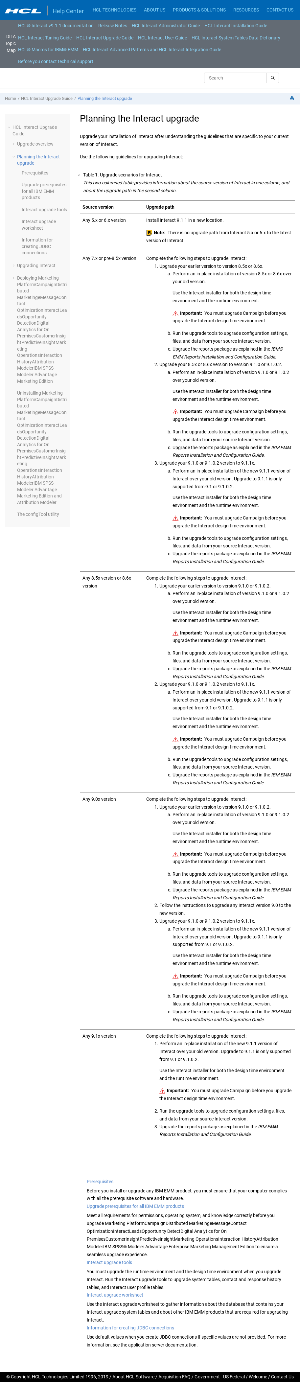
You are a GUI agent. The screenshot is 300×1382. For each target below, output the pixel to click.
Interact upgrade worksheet (115, 1295)
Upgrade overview (35, 144)
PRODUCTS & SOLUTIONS (199, 9)
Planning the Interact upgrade (105, 98)
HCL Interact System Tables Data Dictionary (236, 37)
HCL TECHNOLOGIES (114, 9)
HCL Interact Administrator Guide (166, 25)
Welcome (258, 1376)
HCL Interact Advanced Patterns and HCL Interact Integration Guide (152, 49)
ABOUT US (154, 9)
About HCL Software (133, 1376)
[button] (9, 127)
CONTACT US (279, 9)
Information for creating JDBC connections (37, 246)
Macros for (48, 49)
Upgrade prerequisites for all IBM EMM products (44, 191)
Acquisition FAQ (174, 1376)
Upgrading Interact (36, 265)
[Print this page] (292, 99)
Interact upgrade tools (44, 209)
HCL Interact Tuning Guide (45, 37)
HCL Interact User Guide (162, 37)
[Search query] (241, 78)
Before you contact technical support (55, 61)
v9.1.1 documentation (56, 25)
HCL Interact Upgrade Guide (104, 37)
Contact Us (282, 1376)
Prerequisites (35, 172)
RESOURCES (246, 9)
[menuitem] (56, 26)
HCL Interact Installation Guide (235, 25)
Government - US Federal (220, 1376)
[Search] (272, 78)
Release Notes (112, 25)
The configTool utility (38, 514)
